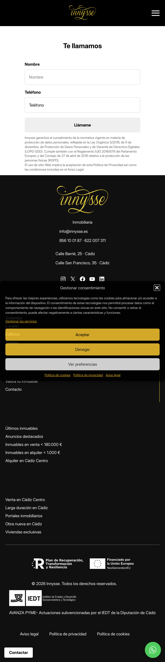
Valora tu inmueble (21, 381)
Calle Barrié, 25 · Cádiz (75, 253)
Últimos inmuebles (21, 428)
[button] (157, 287)
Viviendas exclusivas (23, 531)
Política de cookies (58, 375)
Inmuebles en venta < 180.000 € (33, 444)
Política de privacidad (88, 375)
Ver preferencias (82, 364)
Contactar (18, 652)
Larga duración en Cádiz (26, 507)
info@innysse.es (73, 231)
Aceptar (82, 334)
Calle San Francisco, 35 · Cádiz (82, 262)
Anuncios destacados (24, 436)
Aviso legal (113, 375)
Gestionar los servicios (21, 321)
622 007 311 (95, 240)
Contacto (13, 389)
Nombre (32, 64)
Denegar (82, 349)
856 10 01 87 (70, 240)
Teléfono (33, 92)
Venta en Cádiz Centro (25, 499)
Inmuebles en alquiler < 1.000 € (32, 452)
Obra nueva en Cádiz (23, 523)
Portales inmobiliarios (23, 515)
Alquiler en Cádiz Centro (26, 460)
